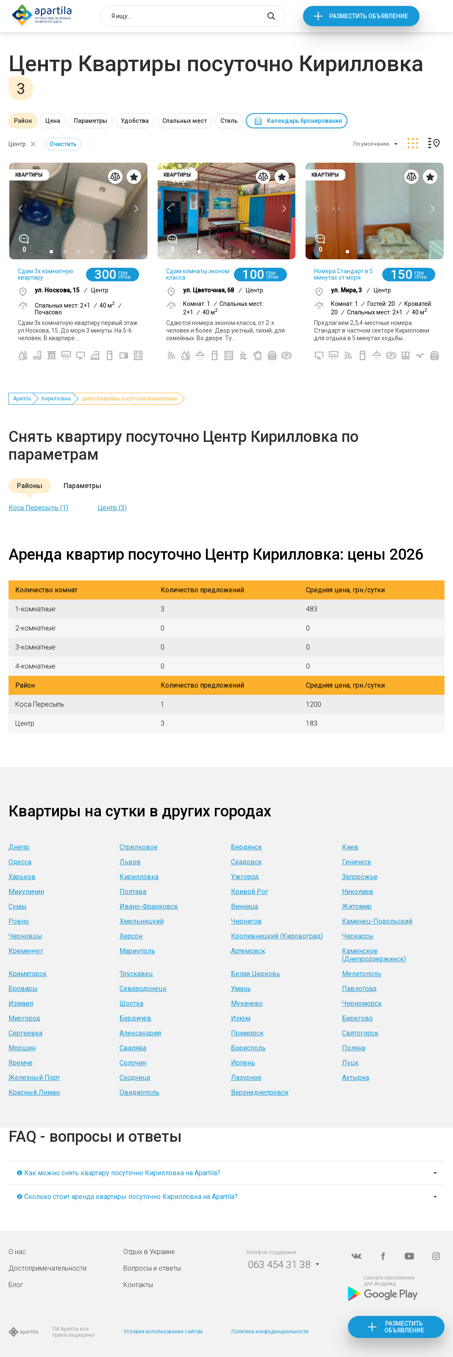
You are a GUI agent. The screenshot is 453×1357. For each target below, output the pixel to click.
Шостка (131, 1003)
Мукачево (247, 1003)
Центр (17, 144)
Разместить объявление (368, 16)
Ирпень (243, 1063)
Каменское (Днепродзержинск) (374, 955)
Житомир (357, 906)
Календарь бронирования (304, 120)
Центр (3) (112, 508)
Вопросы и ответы (152, 1268)
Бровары (23, 989)
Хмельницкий (142, 921)
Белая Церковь (255, 974)
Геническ (356, 862)
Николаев (357, 892)
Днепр (18, 847)
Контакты (138, 1285)
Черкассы (358, 936)
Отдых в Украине (149, 1252)
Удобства (135, 120)
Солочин (133, 1063)
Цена (52, 120)
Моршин (22, 1048)
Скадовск (246, 862)
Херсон (131, 936)
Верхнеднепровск (260, 1092)
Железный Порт (34, 1078)
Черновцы (25, 936)
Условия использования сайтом (163, 1332)
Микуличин (26, 892)
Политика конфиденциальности (269, 1332)
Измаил (20, 1003)
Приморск (247, 1033)
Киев (350, 847)
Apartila (22, 399)
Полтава (133, 892)
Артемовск (248, 951)
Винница (244, 906)
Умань (241, 989)
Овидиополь (139, 1092)
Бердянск (246, 847)
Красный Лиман (34, 1092)
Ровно (18, 921)
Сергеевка (25, 1033)
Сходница (135, 1078)
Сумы (17, 906)
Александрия (140, 1033)
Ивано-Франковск (149, 906)
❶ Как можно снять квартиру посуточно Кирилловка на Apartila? (118, 1173)
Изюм (240, 1018)
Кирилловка (56, 399)
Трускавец (136, 974)
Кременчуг (25, 951)
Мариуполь (137, 951)
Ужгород (245, 877)
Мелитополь (361, 974)
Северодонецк (143, 989)
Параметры (90, 120)
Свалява (133, 1048)
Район (23, 120)
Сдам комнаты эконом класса (197, 274)
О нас (17, 1252)
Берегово (357, 1018)
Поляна (353, 1048)
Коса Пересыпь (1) (38, 508)
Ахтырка (355, 1078)
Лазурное (246, 1078)
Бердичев (135, 1018)
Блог (15, 1285)
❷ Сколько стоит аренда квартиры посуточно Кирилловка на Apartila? (127, 1197)
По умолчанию (371, 144)
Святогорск (360, 1033)
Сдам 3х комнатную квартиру (45, 274)
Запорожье (360, 877)
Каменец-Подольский (377, 921)
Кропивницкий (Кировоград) (277, 936)
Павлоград (359, 989)
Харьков (22, 877)
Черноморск (362, 1003)
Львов (130, 862)
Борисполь (248, 1048)
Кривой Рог (249, 892)
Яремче (20, 1063)
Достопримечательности (47, 1268)
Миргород (24, 1018)
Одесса (19, 862)
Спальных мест (184, 120)
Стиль (229, 120)
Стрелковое (139, 847)
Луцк (350, 1063)
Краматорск (27, 974)
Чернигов (246, 921)
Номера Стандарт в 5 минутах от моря (343, 274)
